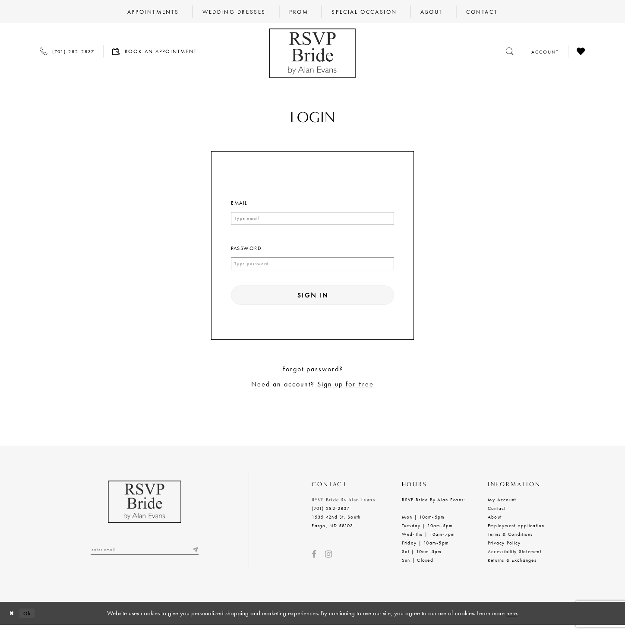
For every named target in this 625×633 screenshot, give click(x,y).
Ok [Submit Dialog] (33, 621)
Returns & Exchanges (512, 568)
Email (239, 202)
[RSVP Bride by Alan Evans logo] (312, 53)
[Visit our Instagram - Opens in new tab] (328, 562)
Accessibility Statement (514, 560)
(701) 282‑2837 (330, 516)
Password (246, 249)
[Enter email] (145, 559)
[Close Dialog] (13, 621)
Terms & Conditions (510, 542)
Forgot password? (312, 377)
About (495, 525)
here (511, 621)
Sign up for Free (345, 392)
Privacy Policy (504, 551)
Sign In (313, 300)
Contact (497, 516)
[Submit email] (194, 559)
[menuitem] (153, 11)
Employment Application (516, 534)
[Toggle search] (510, 51)
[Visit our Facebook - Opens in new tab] (314, 562)
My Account (502, 508)
